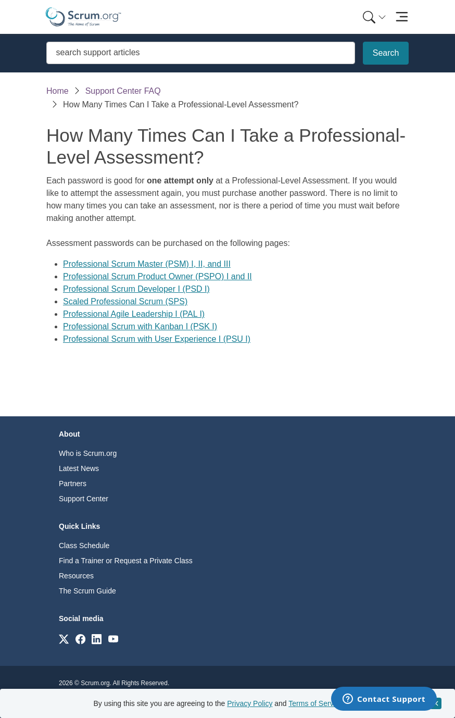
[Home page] (83, 17)
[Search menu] (374, 16)
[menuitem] (373, 16)
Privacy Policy (249, 703)
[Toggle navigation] (402, 17)
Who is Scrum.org (88, 453)
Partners (72, 483)
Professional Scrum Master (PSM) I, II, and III (147, 263)
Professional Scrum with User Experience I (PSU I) (156, 339)
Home (57, 90)
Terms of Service (315, 703)
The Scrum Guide (87, 591)
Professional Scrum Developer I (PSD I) (136, 288)
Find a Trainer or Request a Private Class (126, 560)
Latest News (79, 468)
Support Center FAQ (123, 90)
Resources (76, 576)
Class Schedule (84, 545)
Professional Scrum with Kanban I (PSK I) (140, 326)
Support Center (83, 498)
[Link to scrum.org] (64, 638)
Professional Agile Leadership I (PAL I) (134, 314)
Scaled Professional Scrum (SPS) (125, 301)
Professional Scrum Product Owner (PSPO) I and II (157, 276)
